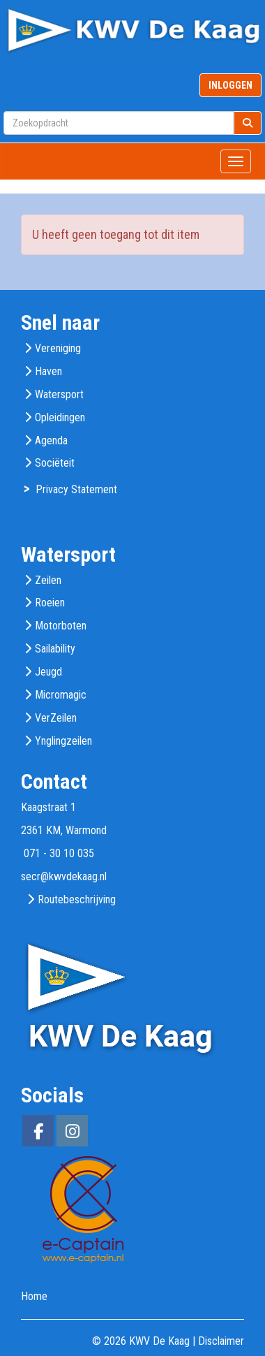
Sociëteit (55, 462)
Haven (48, 371)
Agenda (51, 440)
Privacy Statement (76, 489)
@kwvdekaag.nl (64, 876)
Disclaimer (221, 1341)
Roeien (50, 602)
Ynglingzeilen (63, 741)
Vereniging (58, 348)
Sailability (55, 648)
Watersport (59, 394)
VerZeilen (56, 717)
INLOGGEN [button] (230, 85)
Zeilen (48, 580)
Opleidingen (60, 417)
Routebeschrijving (77, 899)
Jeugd (48, 671)
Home (34, 1296)
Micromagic (60, 694)
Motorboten (60, 625)
